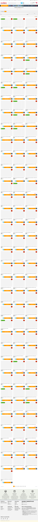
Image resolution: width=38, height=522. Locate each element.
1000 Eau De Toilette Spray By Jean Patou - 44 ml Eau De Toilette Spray (6, 109)
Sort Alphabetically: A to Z (4, 16)
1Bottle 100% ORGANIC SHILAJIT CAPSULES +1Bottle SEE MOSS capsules (6, 191)
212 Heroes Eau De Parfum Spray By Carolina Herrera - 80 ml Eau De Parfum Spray (31, 246)
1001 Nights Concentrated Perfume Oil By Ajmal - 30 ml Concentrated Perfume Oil (31, 109)
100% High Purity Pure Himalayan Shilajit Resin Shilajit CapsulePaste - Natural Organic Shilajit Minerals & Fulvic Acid (6, 95)
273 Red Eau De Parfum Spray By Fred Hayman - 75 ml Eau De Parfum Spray (31, 383)
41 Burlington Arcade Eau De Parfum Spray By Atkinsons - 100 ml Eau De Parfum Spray (18, 410)
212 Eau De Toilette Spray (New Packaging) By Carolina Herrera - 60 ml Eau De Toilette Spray (30, 232)
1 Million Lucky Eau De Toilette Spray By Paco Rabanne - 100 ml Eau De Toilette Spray (19, 54)
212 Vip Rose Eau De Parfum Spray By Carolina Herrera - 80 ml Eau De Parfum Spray (6, 314)
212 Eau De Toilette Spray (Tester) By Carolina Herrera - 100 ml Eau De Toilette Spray (6, 246)
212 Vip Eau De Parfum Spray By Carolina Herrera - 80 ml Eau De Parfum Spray (19, 287)
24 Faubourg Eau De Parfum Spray (4, 328)
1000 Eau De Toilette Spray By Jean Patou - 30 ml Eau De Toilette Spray (31, 95)
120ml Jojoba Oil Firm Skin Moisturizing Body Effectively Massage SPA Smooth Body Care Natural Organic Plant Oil (6, 136)
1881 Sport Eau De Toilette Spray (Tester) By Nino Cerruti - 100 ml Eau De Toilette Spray (6, 177)
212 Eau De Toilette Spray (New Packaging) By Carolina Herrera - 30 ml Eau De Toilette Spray (6, 232)
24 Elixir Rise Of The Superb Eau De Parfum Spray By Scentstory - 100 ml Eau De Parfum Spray (31, 314)
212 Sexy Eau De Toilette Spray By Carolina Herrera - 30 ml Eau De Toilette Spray (31, 273)
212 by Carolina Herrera (28, 191)
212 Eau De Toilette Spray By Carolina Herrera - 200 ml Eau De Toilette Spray (18, 246)
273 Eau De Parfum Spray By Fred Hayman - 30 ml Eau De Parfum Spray (31, 369)
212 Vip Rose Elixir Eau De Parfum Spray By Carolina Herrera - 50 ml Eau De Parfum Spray (18, 314)
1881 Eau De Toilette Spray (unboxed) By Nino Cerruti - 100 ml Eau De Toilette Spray (19, 150)
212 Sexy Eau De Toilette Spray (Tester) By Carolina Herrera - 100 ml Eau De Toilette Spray (6, 273)
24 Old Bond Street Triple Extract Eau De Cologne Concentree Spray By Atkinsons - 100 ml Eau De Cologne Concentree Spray (6, 369)
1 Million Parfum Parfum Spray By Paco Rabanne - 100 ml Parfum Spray (31, 54)
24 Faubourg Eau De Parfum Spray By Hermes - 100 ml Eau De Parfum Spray (31, 328)
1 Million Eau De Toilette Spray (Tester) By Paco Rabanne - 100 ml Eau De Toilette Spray (18, 40)
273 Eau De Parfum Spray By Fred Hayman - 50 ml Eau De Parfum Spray (6, 383)
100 (9, 16)
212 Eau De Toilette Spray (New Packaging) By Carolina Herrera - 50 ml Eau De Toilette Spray (18, 232)
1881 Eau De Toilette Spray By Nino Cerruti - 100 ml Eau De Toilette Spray (31, 150)
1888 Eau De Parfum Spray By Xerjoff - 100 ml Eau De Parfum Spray (31, 177)
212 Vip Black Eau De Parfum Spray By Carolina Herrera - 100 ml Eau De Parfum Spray (6, 287)
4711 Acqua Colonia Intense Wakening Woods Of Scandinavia (31, 424)
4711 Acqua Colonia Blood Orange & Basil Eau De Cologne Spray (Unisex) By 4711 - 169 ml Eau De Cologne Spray (6, 424)
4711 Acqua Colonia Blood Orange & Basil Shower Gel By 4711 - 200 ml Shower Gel (19, 424)
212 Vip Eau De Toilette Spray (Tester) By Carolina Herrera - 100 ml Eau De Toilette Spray (31, 287)
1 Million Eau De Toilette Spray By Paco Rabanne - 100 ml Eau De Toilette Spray (31, 40)
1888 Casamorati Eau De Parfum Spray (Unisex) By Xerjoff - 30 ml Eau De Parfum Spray (18, 177)
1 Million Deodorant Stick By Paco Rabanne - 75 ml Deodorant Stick (6, 40)
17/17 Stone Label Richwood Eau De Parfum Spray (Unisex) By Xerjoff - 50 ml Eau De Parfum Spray (31, 136)
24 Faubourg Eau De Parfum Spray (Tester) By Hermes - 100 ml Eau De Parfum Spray (19, 328)
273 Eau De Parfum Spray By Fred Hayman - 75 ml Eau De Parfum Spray (19, 383)
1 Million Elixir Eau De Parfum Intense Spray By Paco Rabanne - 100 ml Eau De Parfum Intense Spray (6, 54)
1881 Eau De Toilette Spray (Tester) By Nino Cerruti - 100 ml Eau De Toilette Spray (6, 150)
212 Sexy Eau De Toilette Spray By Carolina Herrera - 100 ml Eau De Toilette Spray (18, 273)
